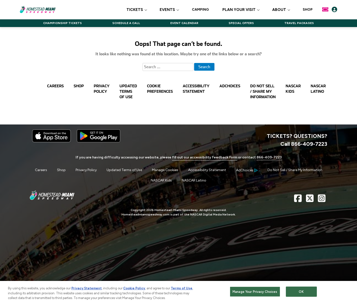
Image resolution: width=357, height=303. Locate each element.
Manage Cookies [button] (165, 170)
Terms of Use (181, 290)
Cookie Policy (134, 290)
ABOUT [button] (279, 10)
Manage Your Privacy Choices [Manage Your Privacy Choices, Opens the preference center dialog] (255, 293)
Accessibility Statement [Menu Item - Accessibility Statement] (207, 170)
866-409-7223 (269, 157)
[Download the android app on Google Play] (98, 141)
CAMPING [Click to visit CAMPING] (200, 10)
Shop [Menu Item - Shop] (61, 170)
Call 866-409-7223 (303, 144)
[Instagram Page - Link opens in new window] (321, 200)
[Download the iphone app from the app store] (51, 141)
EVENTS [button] (167, 10)
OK (301, 293)
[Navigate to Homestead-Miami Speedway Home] (37, 9)
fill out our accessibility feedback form (204, 157)
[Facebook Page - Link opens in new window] (297, 200)
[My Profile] (334, 9)
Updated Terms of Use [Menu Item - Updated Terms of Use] (124, 170)
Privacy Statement (86, 290)
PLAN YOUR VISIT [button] (239, 10)
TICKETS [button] (134, 10)
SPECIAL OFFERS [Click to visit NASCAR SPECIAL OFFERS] (241, 23)
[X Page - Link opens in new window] (309, 200)
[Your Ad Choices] (247, 170)
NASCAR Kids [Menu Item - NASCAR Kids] (161, 180)
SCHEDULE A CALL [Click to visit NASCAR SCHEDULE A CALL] (126, 23)
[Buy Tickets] (325, 9)
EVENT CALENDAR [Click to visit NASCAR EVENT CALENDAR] (184, 23)
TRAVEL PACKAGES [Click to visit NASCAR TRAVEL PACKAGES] (299, 23)
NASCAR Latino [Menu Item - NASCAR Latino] (194, 180)
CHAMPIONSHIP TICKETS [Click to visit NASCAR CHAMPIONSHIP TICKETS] (62, 23)
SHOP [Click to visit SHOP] (308, 10)
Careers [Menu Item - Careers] (41, 170)
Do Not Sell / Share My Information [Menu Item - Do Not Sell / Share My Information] (295, 170)
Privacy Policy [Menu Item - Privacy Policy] (86, 170)
